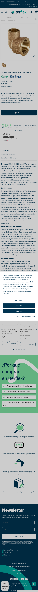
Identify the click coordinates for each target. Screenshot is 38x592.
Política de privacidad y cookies (26, 316)
